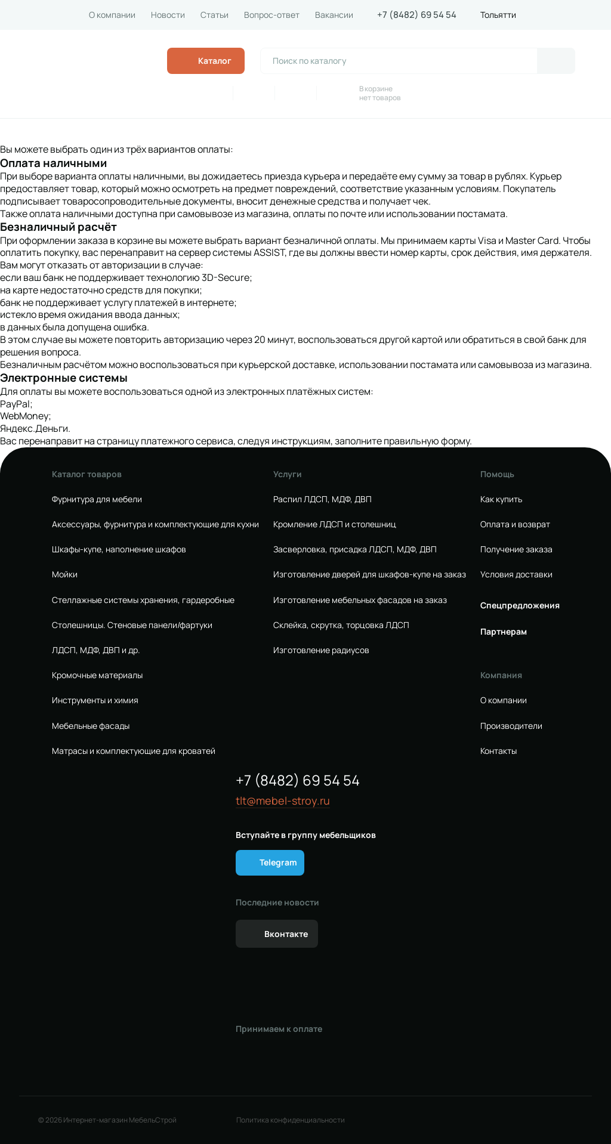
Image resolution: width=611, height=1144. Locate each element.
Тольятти (498, 15)
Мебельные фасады (90, 726)
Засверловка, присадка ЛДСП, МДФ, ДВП (355, 549)
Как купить (501, 499)
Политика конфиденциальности (290, 1120)
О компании (112, 15)
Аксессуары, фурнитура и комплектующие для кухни (155, 524)
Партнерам (503, 631)
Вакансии (334, 15)
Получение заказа (516, 549)
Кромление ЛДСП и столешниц (334, 524)
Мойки (65, 574)
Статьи (214, 15)
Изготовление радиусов (321, 650)
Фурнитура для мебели (97, 499)
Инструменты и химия (95, 700)
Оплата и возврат (515, 524)
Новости (168, 15)
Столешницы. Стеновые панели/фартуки (132, 625)
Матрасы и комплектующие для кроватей (133, 751)
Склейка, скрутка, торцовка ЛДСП (341, 625)
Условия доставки (516, 574)
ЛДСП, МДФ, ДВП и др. (96, 650)
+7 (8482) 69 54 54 (416, 15)
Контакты (498, 751)
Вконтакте (286, 933)
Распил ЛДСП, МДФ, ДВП (322, 499)
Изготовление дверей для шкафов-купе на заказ (369, 574)
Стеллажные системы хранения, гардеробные (143, 600)
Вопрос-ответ (272, 15)
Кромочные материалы (97, 675)
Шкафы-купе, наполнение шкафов (119, 549)
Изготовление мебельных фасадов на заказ (360, 600)
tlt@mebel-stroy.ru (283, 801)
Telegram (278, 862)
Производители (511, 726)
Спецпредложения (520, 605)
